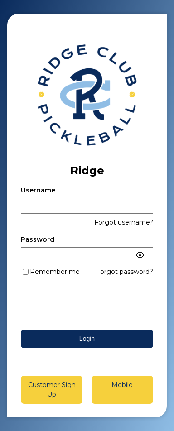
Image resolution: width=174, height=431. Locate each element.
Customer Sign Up (52, 389)
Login (87, 338)
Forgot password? (124, 272)
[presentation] (87, 303)
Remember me (55, 272)
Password (37, 239)
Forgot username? (123, 222)
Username (38, 190)
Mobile (122, 385)
